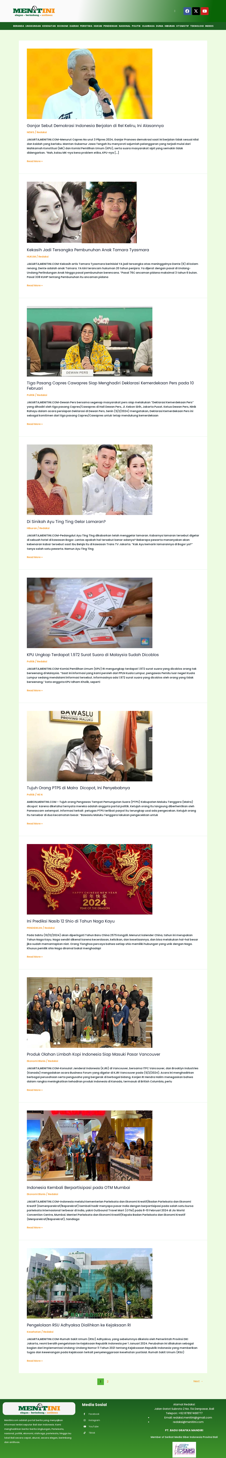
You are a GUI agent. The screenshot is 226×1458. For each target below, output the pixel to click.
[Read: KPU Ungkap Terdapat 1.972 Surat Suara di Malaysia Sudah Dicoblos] (89, 612)
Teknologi (197, 26)
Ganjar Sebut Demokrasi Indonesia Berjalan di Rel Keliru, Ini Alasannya (98, 125)
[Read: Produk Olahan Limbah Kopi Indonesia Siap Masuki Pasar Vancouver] (89, 1011)
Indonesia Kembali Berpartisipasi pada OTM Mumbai (80, 1186)
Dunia (159, 26)
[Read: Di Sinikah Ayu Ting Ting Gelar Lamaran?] (89, 479)
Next (198, 1380)
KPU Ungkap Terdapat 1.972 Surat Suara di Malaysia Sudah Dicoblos (95, 654)
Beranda (18, 26)
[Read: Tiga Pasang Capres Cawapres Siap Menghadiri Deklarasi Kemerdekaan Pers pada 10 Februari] (89, 341)
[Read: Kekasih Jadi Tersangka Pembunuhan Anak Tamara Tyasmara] (82, 212)
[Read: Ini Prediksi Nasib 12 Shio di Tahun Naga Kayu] (89, 878)
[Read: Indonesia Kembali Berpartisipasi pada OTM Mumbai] (89, 1144)
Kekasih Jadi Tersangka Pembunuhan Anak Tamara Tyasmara (90, 249)
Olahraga (148, 26)
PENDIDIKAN (35, 927)
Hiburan (170, 26)
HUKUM (32, 256)
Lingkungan (33, 26)
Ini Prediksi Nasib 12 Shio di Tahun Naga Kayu (72, 920)
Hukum (98, 26)
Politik (136, 26)
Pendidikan (110, 26)
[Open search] (174, 11)
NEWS (30, 132)
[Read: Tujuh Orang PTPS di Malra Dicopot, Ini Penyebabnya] (89, 745)
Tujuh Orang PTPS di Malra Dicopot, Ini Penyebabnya (80, 787)
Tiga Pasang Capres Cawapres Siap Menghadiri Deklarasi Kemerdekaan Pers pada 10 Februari (111, 385)
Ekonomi (62, 26)
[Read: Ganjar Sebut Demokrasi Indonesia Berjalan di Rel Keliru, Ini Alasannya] (89, 84)
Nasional (124, 26)
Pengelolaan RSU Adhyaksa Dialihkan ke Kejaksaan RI (80, 1324)
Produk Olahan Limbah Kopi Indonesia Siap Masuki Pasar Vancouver (96, 1053)
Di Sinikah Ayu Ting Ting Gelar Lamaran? (67, 521)
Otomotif (182, 26)
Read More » (35, 161)
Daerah (74, 26)
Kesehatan (49, 26)
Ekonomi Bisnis (37, 1060)
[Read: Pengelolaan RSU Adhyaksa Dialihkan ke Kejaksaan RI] (89, 1282)
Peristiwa (86, 26)
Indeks (209, 26)
